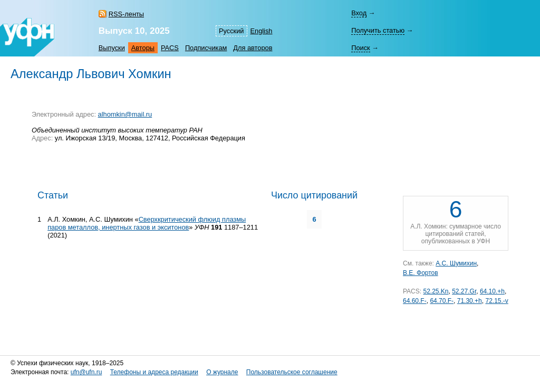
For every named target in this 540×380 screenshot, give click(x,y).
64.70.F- (442, 301)
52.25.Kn (435, 291)
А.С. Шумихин (456, 263)
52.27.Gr (464, 291)
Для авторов (252, 48)
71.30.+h (469, 301)
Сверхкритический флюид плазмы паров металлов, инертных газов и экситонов (146, 223)
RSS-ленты (126, 14)
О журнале (222, 372)
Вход (359, 13)
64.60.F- (415, 301)
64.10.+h (492, 291)
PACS (170, 48)
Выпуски (112, 48)
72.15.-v (496, 301)
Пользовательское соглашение (292, 372)
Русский (231, 31)
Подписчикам (206, 48)
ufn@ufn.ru (86, 372)
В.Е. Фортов (420, 273)
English (261, 31)
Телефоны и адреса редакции (154, 372)
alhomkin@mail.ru (125, 114)
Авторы (143, 48)
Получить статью (377, 30)
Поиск (360, 48)
